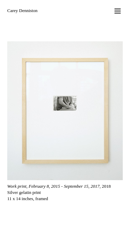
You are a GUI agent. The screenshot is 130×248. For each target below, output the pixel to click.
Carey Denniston (22, 10)
